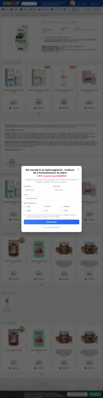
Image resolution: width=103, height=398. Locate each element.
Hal (46, 211)
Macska (47, 206)
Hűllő (65, 211)
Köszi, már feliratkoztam (51, 227)
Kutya (28, 206)
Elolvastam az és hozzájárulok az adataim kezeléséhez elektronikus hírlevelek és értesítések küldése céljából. (52, 216)
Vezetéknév (27, 186)
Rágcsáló (67, 206)
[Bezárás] (78, 169)
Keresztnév (56, 186)
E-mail (26, 194)
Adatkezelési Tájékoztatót (43, 215)
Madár (29, 211)
